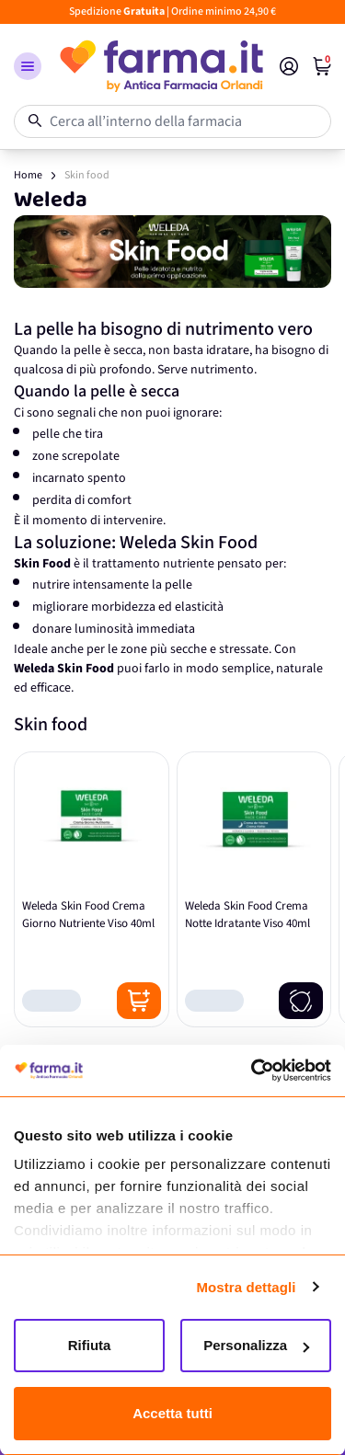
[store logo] (160, 66)
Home (28, 175)
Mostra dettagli (245, 1287)
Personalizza (256, 1345)
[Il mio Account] (289, 66)
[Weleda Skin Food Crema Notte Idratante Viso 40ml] (254, 889)
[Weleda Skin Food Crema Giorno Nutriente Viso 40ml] (91, 889)
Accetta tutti (172, 1413)
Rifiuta (89, 1345)
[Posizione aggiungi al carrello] (139, 1000)
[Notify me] (301, 1000)
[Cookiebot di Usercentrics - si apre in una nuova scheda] (251, 1071)
